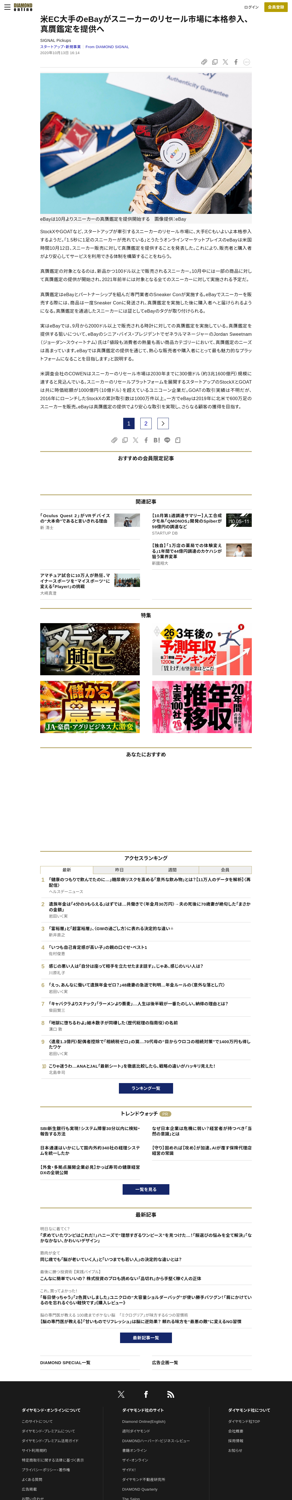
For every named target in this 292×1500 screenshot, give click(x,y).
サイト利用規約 (34, 1450)
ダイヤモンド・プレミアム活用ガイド (50, 1441)
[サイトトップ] (21, 7)
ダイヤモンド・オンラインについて (51, 1410)
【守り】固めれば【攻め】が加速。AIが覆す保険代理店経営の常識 (202, 1150)
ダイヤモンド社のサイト (143, 1410)
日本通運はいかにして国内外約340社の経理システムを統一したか (90, 1150)
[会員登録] (276, 7)
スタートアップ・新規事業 (60, 47)
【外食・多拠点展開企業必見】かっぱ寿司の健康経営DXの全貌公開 (90, 1170)
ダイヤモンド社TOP (244, 1421)
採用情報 (235, 1441)
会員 (225, 869)
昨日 (119, 869)
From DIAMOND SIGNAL (107, 47)
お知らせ (235, 1450)
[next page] (163, 423)
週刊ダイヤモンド (136, 1431)
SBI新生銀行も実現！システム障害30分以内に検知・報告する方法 (90, 1131)
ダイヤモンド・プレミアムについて (48, 1431)
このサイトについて (37, 1421)
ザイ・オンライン (135, 1460)
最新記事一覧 (146, 1337)
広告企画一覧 (165, 1362)
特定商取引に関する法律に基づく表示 (53, 1460)
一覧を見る (146, 1189)
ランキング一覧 (146, 1088)
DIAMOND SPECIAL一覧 (65, 1362)
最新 (66, 869)
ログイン (251, 7)
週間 (172, 869)
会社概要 (235, 1431)
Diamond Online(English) (144, 1421)
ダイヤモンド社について (249, 1410)
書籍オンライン (134, 1450)
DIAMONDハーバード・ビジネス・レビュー (156, 1441)
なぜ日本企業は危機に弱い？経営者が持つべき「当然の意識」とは (202, 1131)
